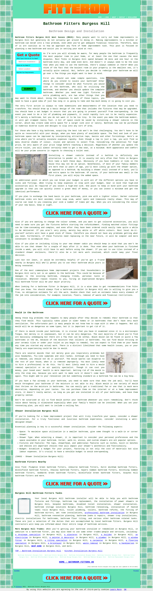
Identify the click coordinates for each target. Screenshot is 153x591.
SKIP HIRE (36, 546)
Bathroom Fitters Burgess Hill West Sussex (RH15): (45, 37)
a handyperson (126, 543)
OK (125, 589)
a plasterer (70, 535)
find (23, 467)
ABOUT (114, 17)
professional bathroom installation (104, 513)
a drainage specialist (28, 535)
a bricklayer (55, 543)
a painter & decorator (62, 537)
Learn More (116, 589)
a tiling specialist (56, 540)
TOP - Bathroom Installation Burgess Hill (38, 551)
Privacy (136, 571)
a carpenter (96, 540)
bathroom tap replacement (77, 501)
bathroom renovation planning (58, 516)
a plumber (101, 537)
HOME (100, 17)
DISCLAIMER (132, 17)
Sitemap (16, 571)
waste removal (90, 543)
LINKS (106, 17)
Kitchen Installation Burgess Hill (83, 551)
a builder (106, 535)
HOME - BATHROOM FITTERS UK (76, 562)
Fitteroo (19, 587)
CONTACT (122, 17)
